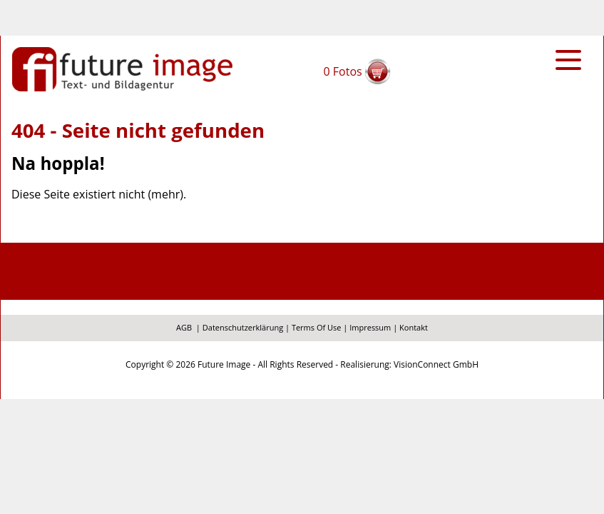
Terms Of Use (317, 327)
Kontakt (413, 327)
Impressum (370, 327)
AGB (184, 327)
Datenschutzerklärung (243, 327)
